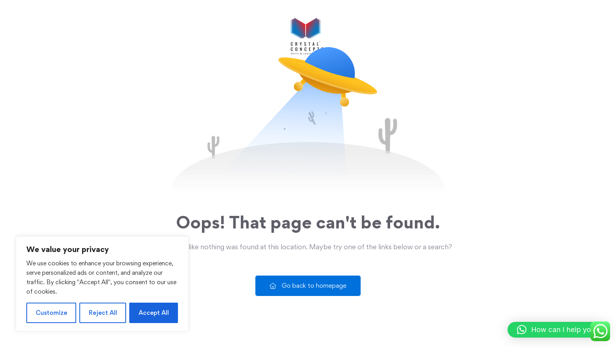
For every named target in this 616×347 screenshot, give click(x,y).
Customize (51, 312)
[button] (558, 330)
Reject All (103, 312)
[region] (102, 283)
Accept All (154, 312)
